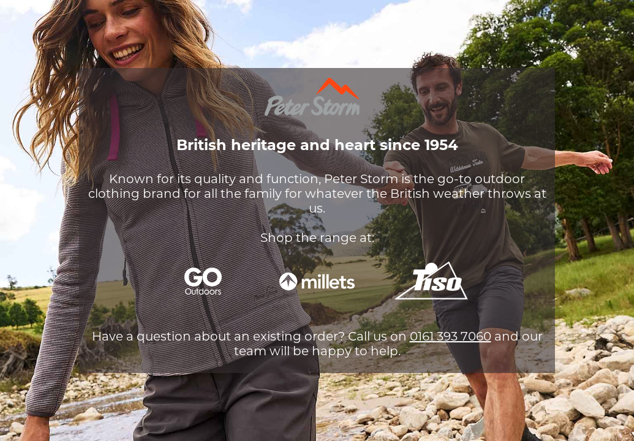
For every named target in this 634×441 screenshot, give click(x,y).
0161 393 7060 (450, 336)
